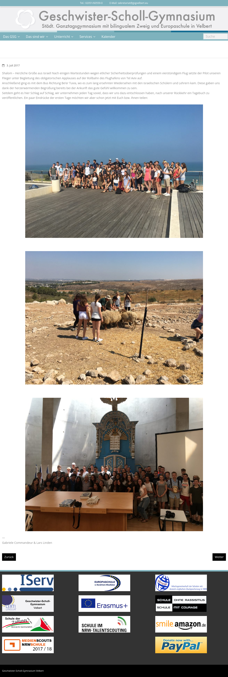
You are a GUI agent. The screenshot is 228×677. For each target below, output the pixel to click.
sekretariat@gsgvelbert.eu (133, 3)
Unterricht (62, 36)
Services (85, 36)
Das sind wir (35, 36)
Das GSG (9, 36)
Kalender (108, 36)
